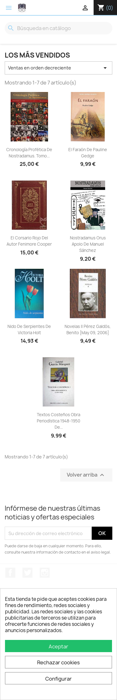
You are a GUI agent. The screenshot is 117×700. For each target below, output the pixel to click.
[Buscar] (58, 28)
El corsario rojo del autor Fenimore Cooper (29, 241)
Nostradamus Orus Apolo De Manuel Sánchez (88, 244)
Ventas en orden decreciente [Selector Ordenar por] (58, 68)
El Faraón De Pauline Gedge (87, 153)
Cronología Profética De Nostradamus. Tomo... (29, 153)
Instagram (45, 573)
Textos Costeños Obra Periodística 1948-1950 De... (58, 421)
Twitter (27, 573)
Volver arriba (86, 475)
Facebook (10, 573)
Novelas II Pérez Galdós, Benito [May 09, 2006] (88, 329)
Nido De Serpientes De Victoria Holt (29, 329)
